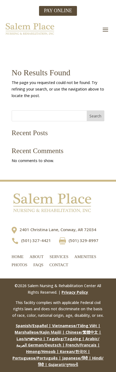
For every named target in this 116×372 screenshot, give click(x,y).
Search (95, 116)
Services (59, 257)
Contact (58, 265)
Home (18, 257)
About (37, 257)
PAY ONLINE (58, 10)
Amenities (85, 257)
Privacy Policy (75, 292)
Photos (19, 265)
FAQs (38, 265)
